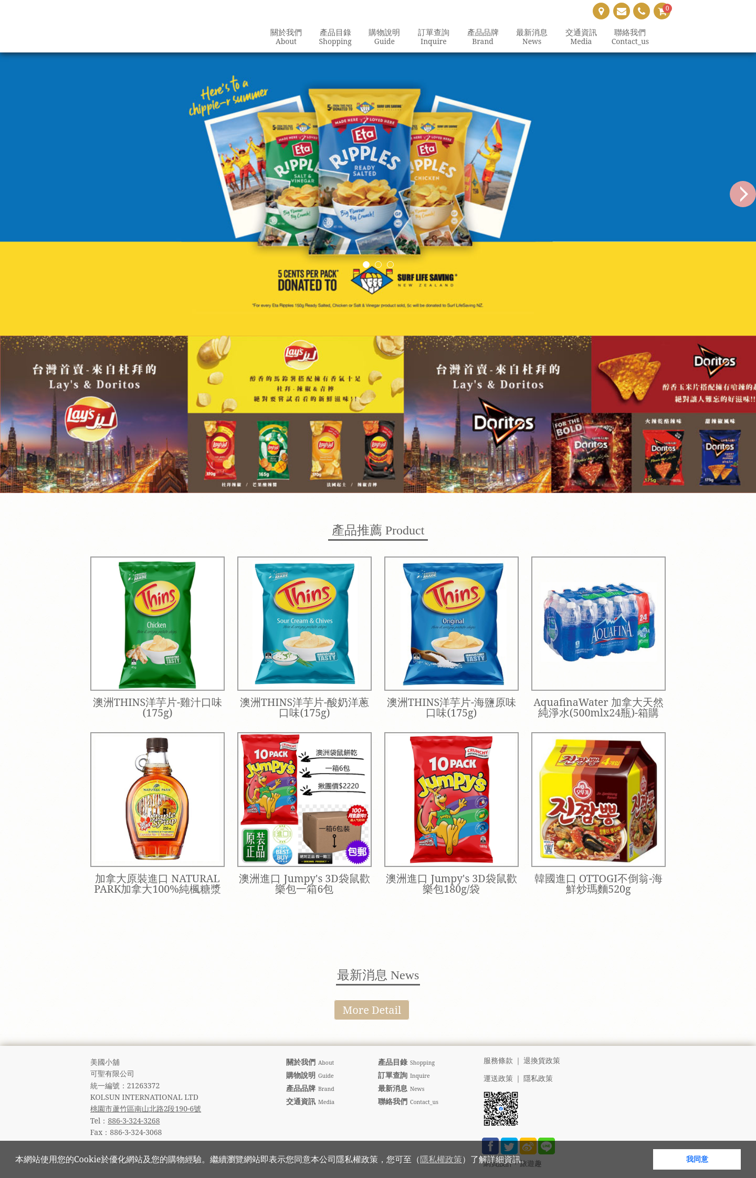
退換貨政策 (541, 1060)
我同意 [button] (697, 1159)
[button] (532, 1160)
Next (743, 194)
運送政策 (498, 1078)
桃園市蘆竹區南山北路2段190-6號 (145, 1108)
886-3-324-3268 (134, 1121)
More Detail (371, 1010)
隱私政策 (538, 1078)
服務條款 (498, 1060)
